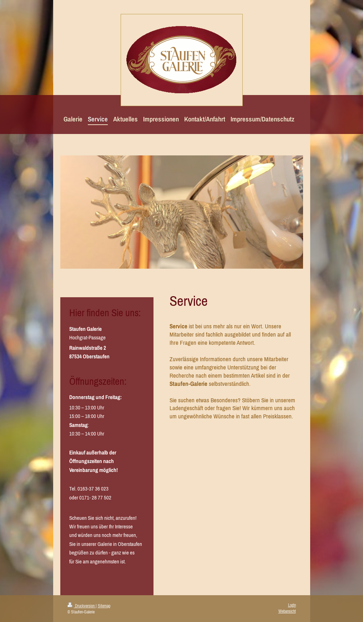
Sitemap (104, 605)
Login (292, 605)
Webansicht (287, 611)
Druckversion (81, 605)
